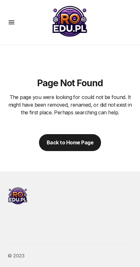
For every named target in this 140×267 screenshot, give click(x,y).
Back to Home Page (70, 142)
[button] (11, 22)
